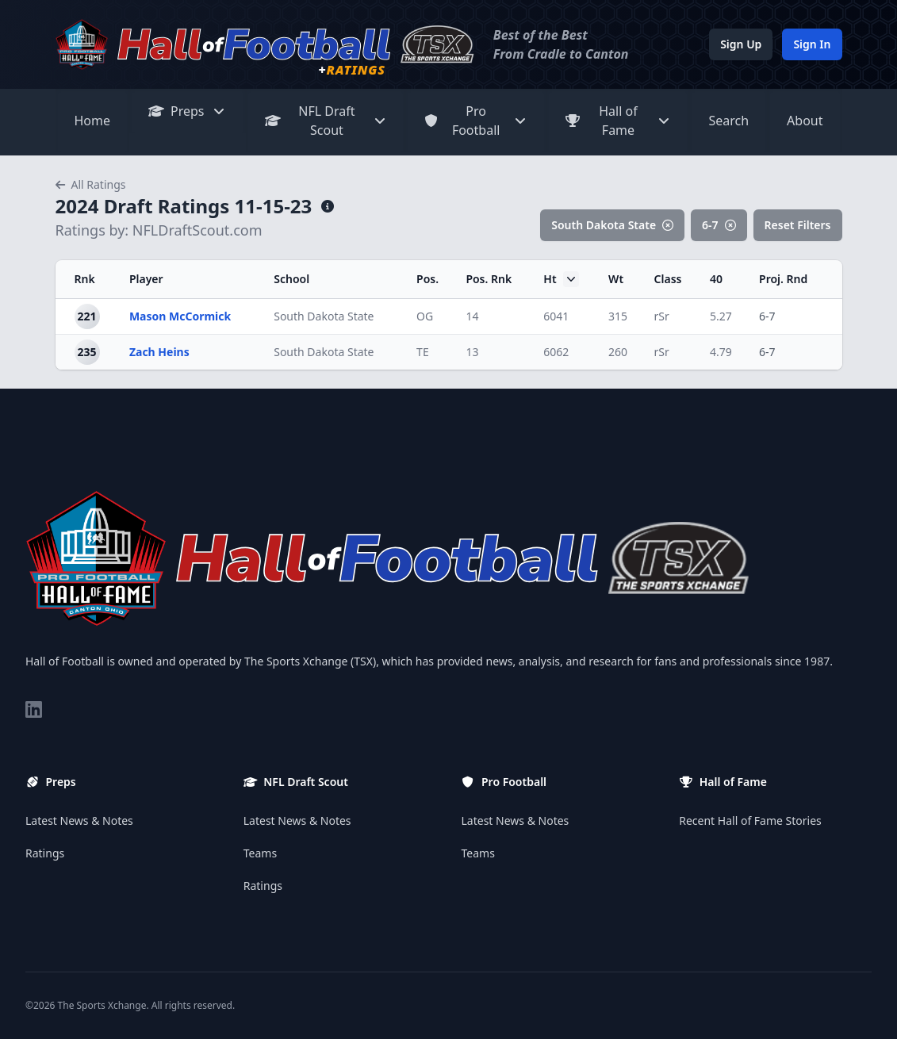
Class (668, 278)
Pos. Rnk (489, 278)
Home (93, 120)
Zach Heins (159, 351)
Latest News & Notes (79, 820)
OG (424, 316)
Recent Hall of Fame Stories (750, 820)
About (804, 120)
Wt (615, 278)
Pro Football (475, 120)
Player (146, 278)
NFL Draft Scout (326, 120)
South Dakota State (612, 224)
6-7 (719, 224)
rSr (661, 316)
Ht (560, 279)
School (291, 278)
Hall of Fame (618, 120)
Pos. (427, 278)
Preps (187, 111)
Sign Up (740, 44)
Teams (260, 853)
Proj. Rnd (783, 278)
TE (422, 351)
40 (716, 278)
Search (728, 120)
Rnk (85, 278)
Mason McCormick (180, 316)
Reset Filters (798, 224)
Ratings (44, 853)
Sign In (811, 44)
